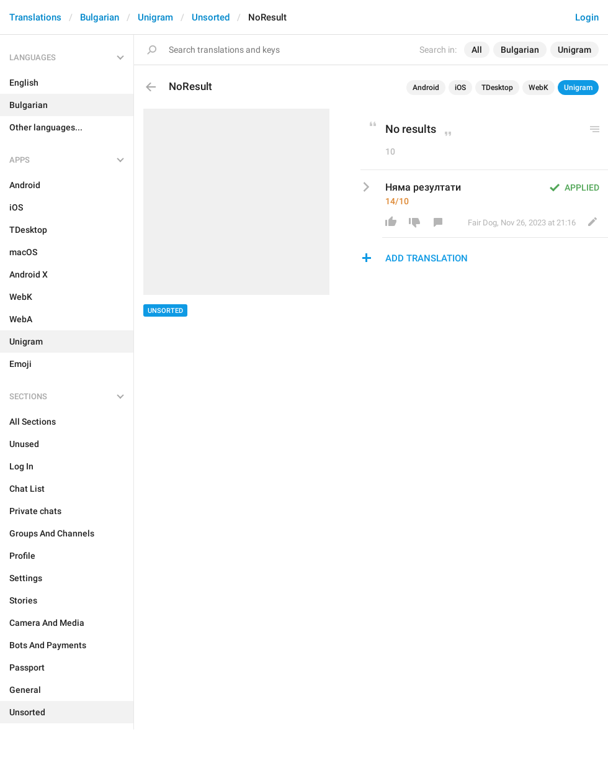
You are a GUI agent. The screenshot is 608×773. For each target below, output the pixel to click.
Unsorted (211, 17)
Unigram (155, 17)
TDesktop (497, 87)
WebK (538, 87)
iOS (460, 87)
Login (587, 17)
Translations (35, 17)
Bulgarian (99, 17)
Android (426, 87)
